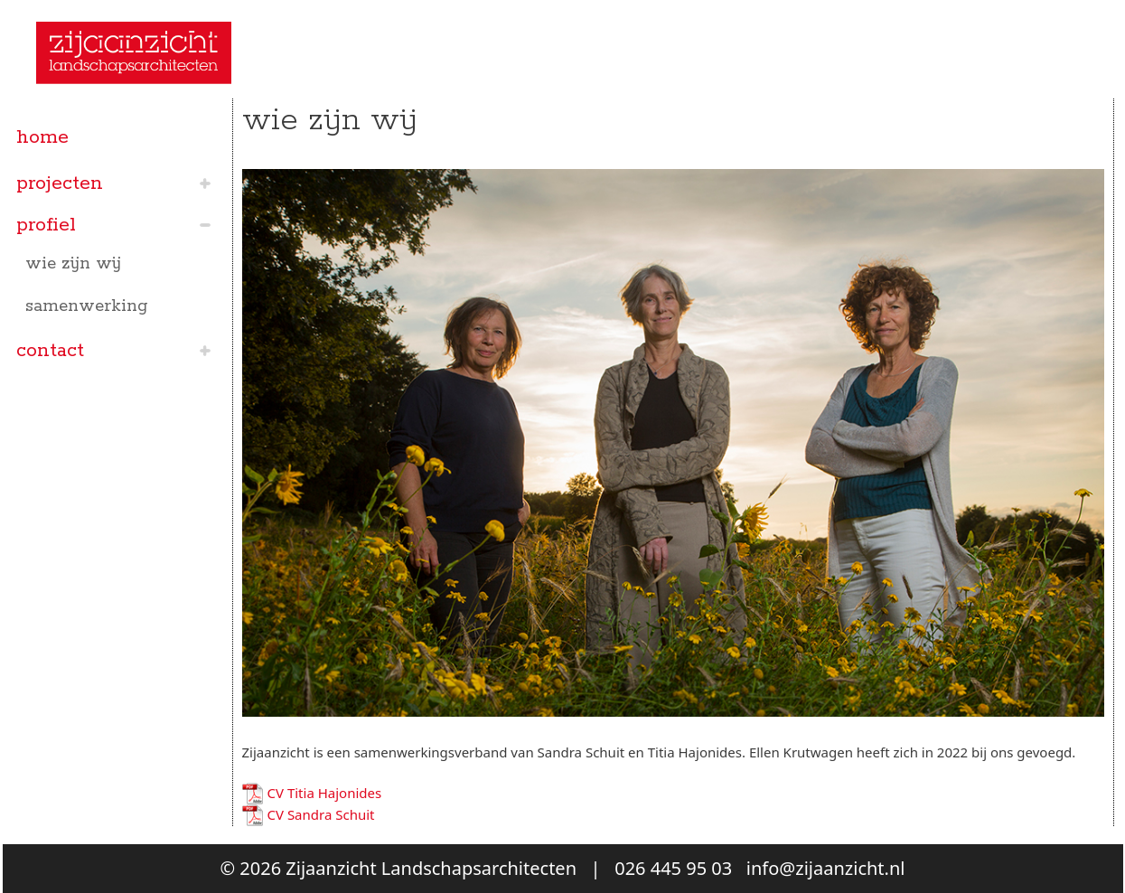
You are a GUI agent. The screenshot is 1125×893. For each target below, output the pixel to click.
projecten (59, 183)
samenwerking (86, 306)
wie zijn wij (73, 264)
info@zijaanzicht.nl (825, 868)
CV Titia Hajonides (324, 793)
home (42, 137)
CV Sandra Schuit (321, 814)
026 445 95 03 (673, 868)
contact (50, 350)
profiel (46, 225)
